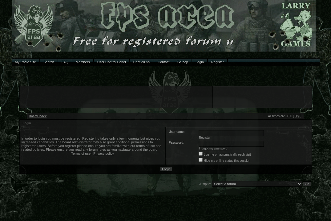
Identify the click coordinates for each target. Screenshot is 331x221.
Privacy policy (103, 153)
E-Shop (182, 62)
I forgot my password (213, 148)
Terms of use (81, 153)
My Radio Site (25, 62)
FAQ (65, 62)
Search (48, 62)
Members (83, 62)
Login (200, 62)
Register (217, 62)
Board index (38, 116)
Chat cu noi (142, 62)
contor (23, 192)
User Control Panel (111, 62)
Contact (163, 62)
